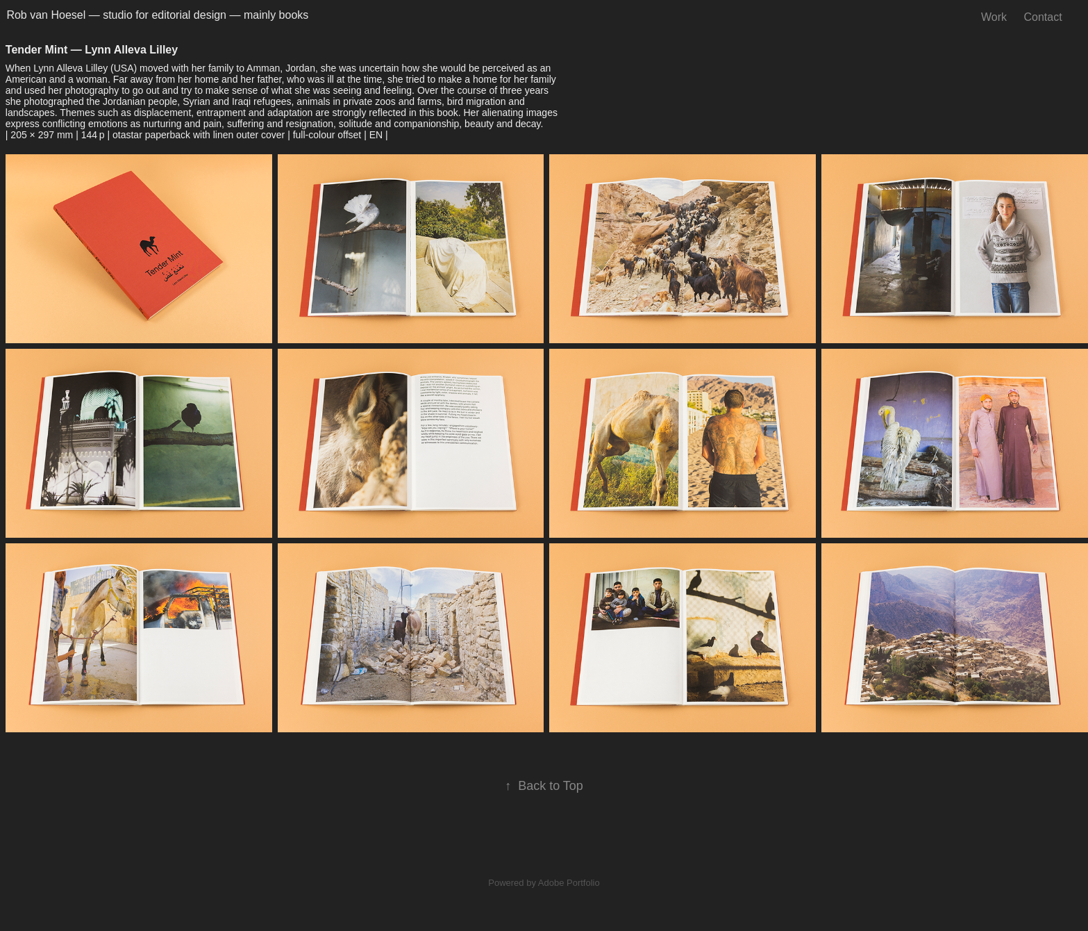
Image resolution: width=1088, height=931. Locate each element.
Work (994, 17)
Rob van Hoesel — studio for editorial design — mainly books (157, 15)
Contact (1043, 17)
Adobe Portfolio (569, 883)
